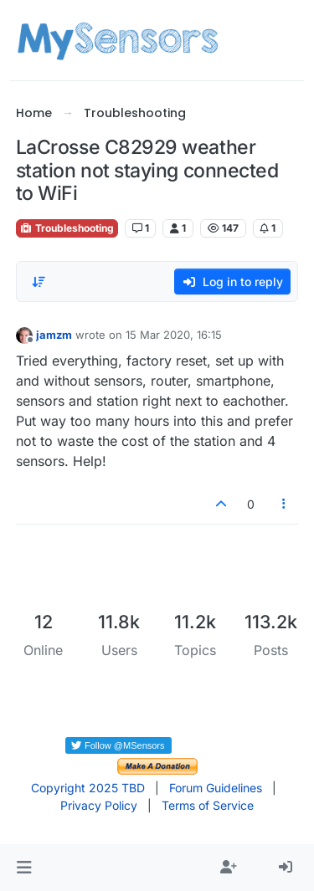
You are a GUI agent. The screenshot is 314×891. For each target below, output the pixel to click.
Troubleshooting (67, 228)
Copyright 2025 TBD (88, 788)
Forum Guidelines (215, 788)
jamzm (54, 334)
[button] (24, 867)
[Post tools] (284, 504)
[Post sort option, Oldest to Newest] (38, 282)
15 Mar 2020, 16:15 (174, 334)
